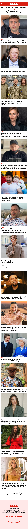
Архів (14, 9)
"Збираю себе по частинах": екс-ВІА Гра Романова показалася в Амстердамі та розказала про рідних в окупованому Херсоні (13, 486)
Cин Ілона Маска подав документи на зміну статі (13, 72)
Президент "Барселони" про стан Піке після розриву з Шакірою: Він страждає (13, 41)
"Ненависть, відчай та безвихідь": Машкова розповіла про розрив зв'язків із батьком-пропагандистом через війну (14, 135)
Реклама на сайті (10, 516)
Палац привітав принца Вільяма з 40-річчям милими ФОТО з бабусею (13, 360)
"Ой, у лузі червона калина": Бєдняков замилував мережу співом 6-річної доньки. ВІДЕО (13, 198)
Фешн (12, 7)
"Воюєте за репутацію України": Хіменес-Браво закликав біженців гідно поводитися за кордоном (14, 329)
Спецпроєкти (18, 516)
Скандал (8, 7)
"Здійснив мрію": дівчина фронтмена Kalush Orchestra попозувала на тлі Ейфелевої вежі (13, 453)
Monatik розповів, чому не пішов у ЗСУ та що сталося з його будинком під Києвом (14, 390)
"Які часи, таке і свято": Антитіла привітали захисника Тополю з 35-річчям (12, 103)
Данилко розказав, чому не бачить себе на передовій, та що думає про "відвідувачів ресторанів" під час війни (14, 166)
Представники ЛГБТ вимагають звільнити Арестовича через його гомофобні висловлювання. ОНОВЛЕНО (13, 230)
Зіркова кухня (22, 7)
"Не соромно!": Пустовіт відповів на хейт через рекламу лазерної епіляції (14, 297)
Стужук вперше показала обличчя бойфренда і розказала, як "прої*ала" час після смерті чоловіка (13, 421)
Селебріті (3, 7)
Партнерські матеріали (10, 518)
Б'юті (16, 7)
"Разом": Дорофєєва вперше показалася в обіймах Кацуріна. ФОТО (14, 261)
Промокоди (20, 518)
